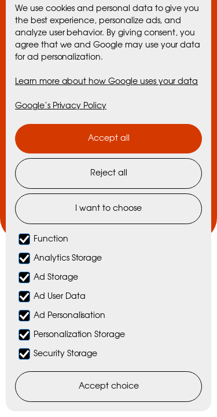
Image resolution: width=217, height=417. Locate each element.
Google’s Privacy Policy (60, 106)
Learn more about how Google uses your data (106, 82)
